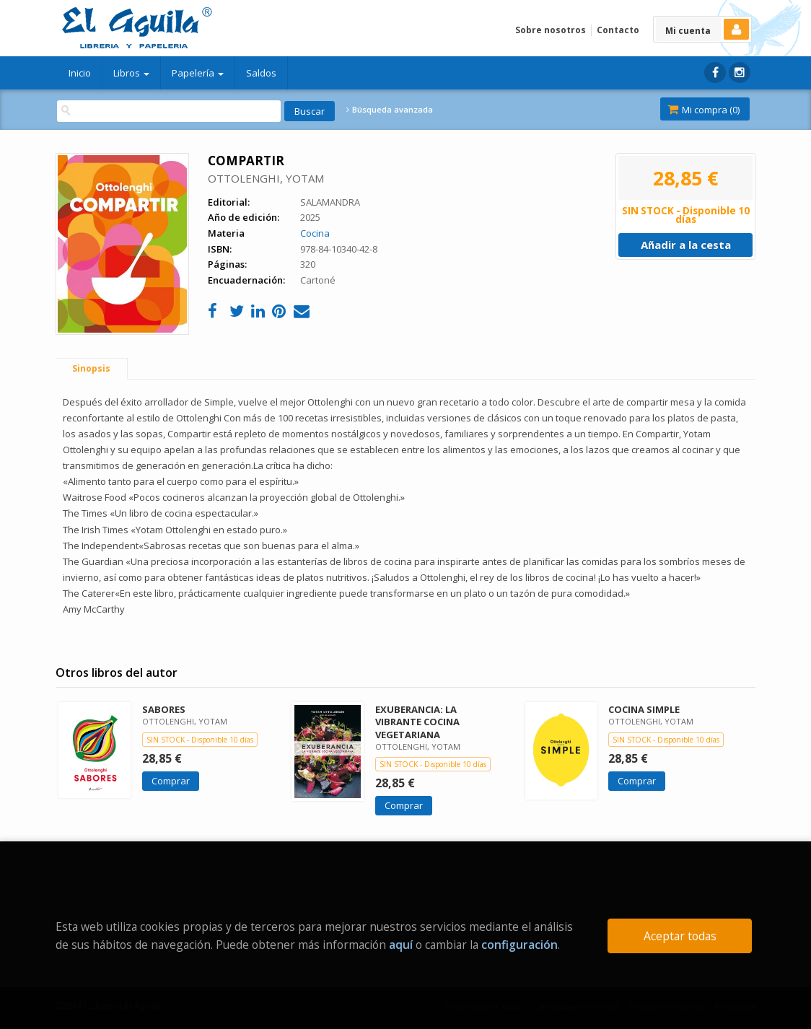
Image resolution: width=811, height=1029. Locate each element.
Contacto (618, 30)
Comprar (171, 780)
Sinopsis (91, 368)
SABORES (163, 709)
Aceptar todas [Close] (680, 936)
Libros (131, 72)
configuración (519, 945)
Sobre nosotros (550, 30)
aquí (401, 945)
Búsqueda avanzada (389, 109)
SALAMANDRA (330, 202)
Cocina (315, 233)
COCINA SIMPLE (644, 709)
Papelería (198, 72)
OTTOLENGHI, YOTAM (266, 178)
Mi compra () (703, 109)
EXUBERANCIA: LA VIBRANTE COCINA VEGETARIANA (417, 721)
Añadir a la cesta (686, 244)
